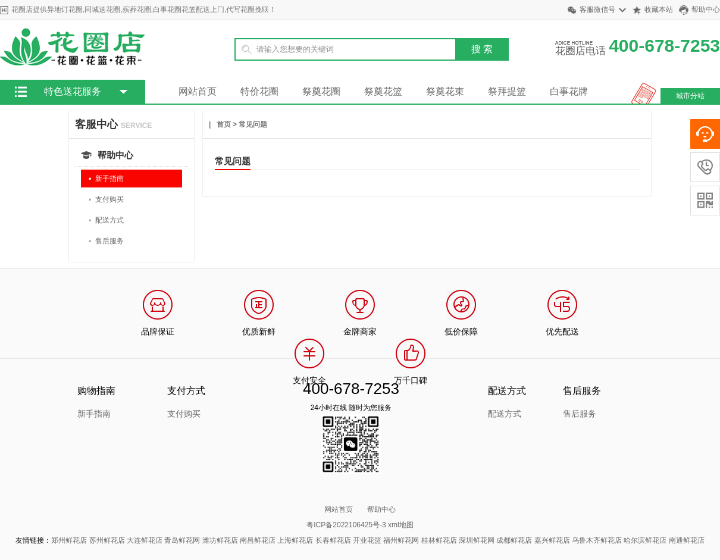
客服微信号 (597, 9)
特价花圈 (259, 91)
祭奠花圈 (321, 91)
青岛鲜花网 (182, 540)
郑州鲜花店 (69, 540)
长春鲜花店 (333, 540)
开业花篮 (367, 540)
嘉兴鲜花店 (552, 540)
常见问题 (253, 124)
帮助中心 (705, 9)
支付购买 (106, 199)
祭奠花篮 (383, 91)
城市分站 (690, 96)
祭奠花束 (445, 91)
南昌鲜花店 (258, 540)
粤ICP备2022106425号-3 (346, 525)
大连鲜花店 (144, 540)
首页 (224, 124)
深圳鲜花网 (476, 540)
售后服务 (106, 241)
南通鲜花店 (687, 540)
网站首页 (198, 91)
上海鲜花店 (295, 540)
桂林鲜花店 (439, 540)
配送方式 (106, 220)
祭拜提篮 (507, 91)
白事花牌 (569, 91)
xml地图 (401, 525)
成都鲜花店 (514, 540)
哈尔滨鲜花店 (645, 540)
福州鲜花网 (401, 540)
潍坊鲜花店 (220, 540)
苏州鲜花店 (107, 540)
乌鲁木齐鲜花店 (597, 540)
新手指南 (106, 178)
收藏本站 (658, 9)
